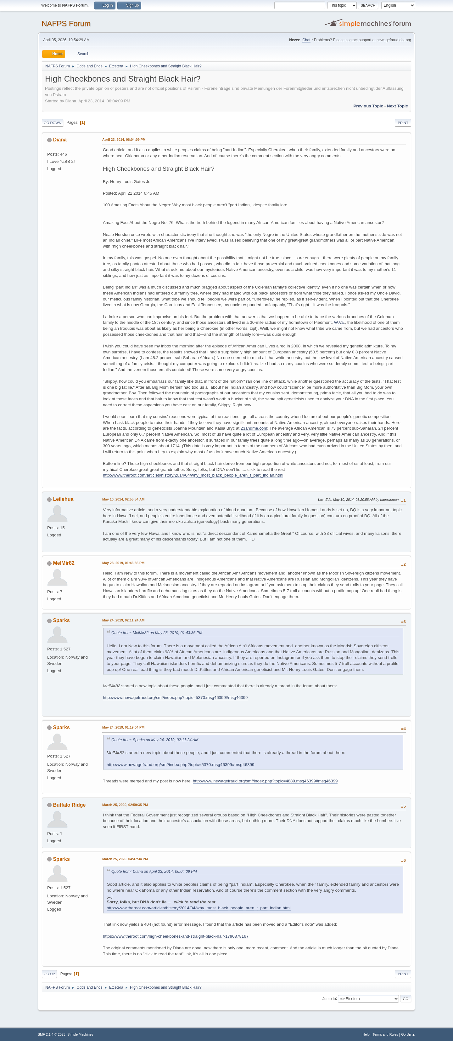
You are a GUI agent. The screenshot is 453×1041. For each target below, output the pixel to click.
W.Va (339, 322)
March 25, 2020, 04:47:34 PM (125, 859)
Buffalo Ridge (69, 805)
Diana (60, 139)
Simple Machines (80, 1034)
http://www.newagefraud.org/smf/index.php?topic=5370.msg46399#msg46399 (175, 697)
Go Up (49, 974)
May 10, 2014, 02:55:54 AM (123, 499)
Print (403, 123)
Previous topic (368, 106)
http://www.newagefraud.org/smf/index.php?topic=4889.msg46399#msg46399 (265, 781)
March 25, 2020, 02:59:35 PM (125, 805)
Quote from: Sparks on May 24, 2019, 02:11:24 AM (154, 740)
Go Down (52, 123)
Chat (306, 40)
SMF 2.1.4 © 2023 (51, 1034)
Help (366, 1034)
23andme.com (254, 428)
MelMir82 (63, 563)
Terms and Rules (385, 1034)
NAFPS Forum (66, 23)
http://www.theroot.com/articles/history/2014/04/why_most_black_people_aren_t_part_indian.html (193, 475)
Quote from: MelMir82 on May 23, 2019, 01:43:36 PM (156, 633)
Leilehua (63, 499)
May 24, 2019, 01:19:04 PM (123, 727)
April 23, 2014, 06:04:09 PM (124, 139)
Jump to (329, 998)
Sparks (61, 620)
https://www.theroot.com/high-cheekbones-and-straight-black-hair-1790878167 (176, 936)
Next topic (397, 106)
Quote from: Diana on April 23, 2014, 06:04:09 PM (154, 871)
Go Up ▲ (408, 1034)
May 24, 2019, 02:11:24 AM (123, 620)
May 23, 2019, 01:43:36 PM (123, 563)
